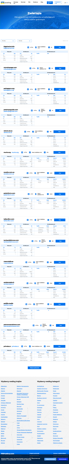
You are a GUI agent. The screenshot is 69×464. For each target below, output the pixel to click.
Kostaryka (19, 439)
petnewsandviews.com (11, 326)
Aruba (2, 410)
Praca (54, 405)
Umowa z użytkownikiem (59, 453)
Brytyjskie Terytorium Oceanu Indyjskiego (22, 394)
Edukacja (39, 407)
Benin (2, 436)
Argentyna (4, 405)
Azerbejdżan (4, 417)
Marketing (40, 438)
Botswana (19, 388)
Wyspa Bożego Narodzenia (24, 430)
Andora (3, 395)
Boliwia (3, 443)
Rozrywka (55, 426)
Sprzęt (55, 433)
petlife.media (8, 305)
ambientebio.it (9, 284)
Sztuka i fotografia (58, 438)
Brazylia (19, 391)
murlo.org (15, 152)
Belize (2, 433)
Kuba (18, 444)
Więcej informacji (50, 459)
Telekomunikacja (57, 443)
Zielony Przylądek (21, 416)
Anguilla (3, 400)
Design (39, 400)
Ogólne (55, 400)
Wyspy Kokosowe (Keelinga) (24, 432)
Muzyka (55, 395)
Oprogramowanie (57, 403)
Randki (55, 417)
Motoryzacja (56, 393)
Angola (3, 398)
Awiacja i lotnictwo (42, 388)
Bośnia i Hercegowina (23, 386)
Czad (18, 423)
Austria (3, 414)
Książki (39, 436)
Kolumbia (19, 435)
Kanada (19, 413)
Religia (55, 421)
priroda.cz (15, 346)
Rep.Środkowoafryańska (23, 420)
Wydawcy (35, 2)
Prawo (54, 407)
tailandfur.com (9, 221)
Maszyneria (40, 440)
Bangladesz (4, 424)
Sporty (55, 429)
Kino (38, 426)
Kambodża (20, 409)
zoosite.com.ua (9, 174)
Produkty (55, 410)
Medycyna (56, 386)
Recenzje (23, 2)
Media (38, 443)
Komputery (40, 431)
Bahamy (3, 419)
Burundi (19, 406)
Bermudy (3, 438)
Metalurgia (56, 388)
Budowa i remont (42, 398)
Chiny (18, 427)
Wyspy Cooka (20, 437)
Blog (42, 2)
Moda (54, 391)
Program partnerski (34, 453)
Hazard (39, 417)
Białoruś (3, 429)
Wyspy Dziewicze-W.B (23, 397)
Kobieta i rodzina (41, 429)
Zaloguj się (50, 2)
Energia (39, 410)
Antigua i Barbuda (6, 403)
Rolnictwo (55, 424)
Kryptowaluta (40, 433)
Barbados (3, 426)
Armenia (3, 407)
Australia (3, 412)
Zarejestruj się (58, 2)
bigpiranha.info (9, 48)
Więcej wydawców (34, 367)
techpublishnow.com (11, 242)
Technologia (56, 440)
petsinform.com (9, 195)
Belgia (2, 431)
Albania (3, 388)
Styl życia (55, 436)
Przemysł (55, 412)
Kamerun (19, 411)
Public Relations (57, 414)
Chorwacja (19, 442)
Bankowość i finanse (42, 391)
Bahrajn (3, 421)
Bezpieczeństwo (41, 393)
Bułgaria (19, 401)
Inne (38, 419)
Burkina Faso (20, 404)
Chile (18, 425)
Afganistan (4, 386)
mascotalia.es (8, 263)
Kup (60, 47)
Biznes (39, 395)
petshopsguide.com (10, 111)
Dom (38, 403)
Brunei (18, 399)
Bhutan (3, 440)
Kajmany (19, 418)
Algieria (3, 391)
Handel (39, 414)
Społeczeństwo (57, 431)
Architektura (40, 386)
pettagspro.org (9, 90)
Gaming (39, 412)
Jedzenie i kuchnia (42, 424)
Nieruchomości (57, 398)
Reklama (55, 419)
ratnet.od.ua (8, 132)
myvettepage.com (10, 69)
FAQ (29, 2)
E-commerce (40, 405)
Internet (39, 421)
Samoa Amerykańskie (7, 393)
